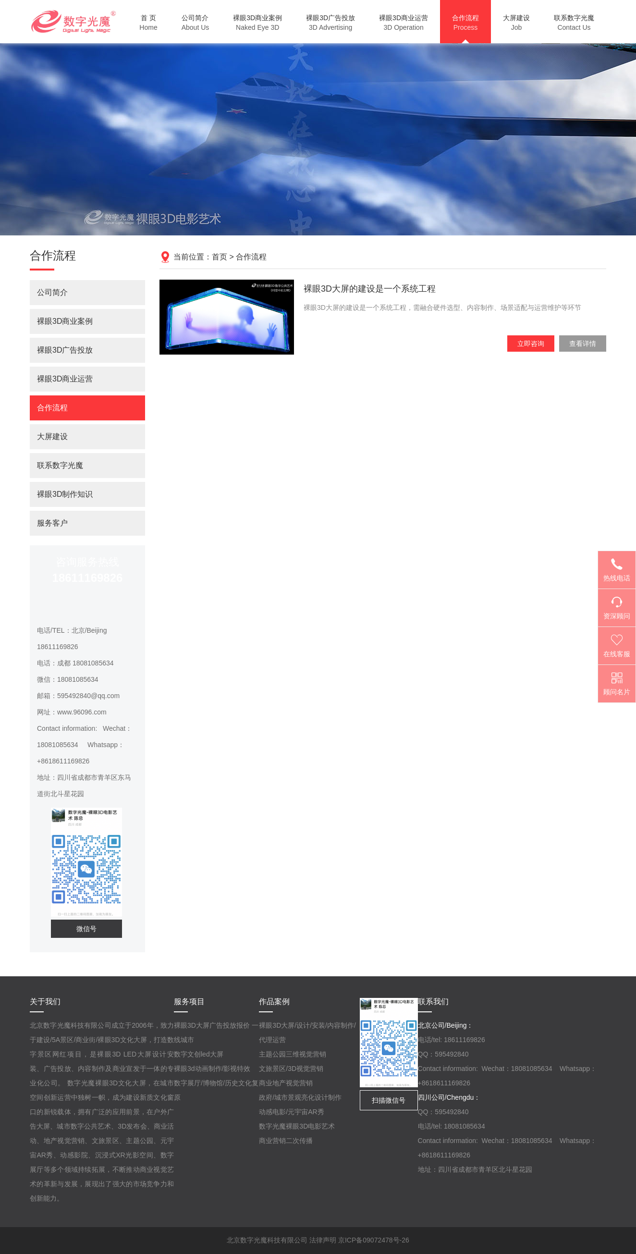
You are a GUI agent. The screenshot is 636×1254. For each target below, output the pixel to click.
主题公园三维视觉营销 (292, 1054)
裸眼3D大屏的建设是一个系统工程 (370, 289)
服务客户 (52, 523)
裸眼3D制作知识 (65, 494)
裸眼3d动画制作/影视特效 (212, 1068)
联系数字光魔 (60, 465)
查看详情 (582, 343)
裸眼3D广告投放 (65, 350)
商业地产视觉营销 (286, 1083)
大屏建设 (52, 436)
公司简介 (52, 292)
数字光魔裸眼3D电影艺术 (297, 1126)
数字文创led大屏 (198, 1054)
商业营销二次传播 (286, 1140)
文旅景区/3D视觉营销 (291, 1068)
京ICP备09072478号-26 (373, 1240)
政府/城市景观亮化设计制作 (300, 1097)
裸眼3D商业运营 (65, 379)
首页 (219, 257)
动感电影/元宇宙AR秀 (291, 1112)
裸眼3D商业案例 (65, 321)
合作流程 (251, 257)
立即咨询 (530, 343)
